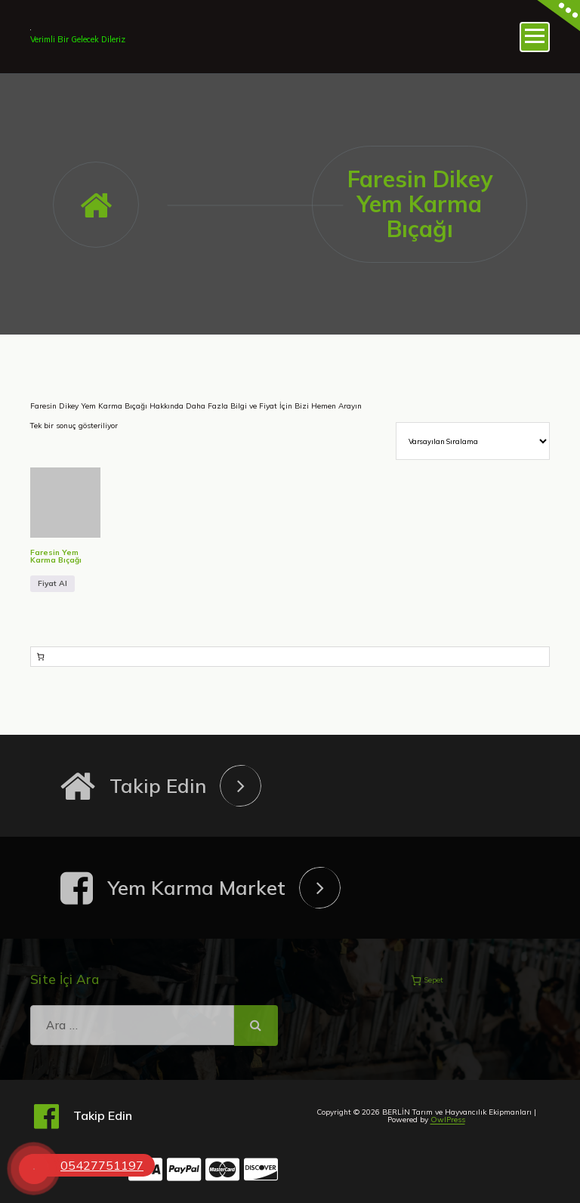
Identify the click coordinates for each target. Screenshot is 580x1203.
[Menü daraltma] (535, 37)
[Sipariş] (473, 441)
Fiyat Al (52, 583)
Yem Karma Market (196, 887)
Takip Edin (158, 785)
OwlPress (447, 1119)
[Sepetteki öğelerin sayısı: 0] (40, 656)
